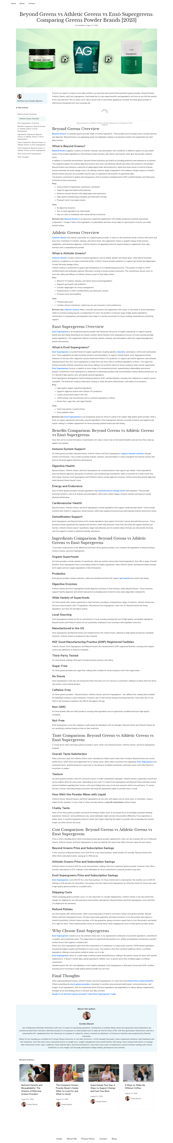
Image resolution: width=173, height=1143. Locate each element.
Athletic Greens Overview (29, 119)
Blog (114, 1138)
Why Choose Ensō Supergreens (30, 154)
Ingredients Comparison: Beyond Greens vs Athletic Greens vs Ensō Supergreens (30, 136)
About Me (72, 1138)
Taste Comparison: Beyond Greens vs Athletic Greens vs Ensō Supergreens (32, 143)
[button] (32, 109)
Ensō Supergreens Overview (28, 123)
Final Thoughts (23, 157)
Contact (31, 3)
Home (13, 3)
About (22, 3)
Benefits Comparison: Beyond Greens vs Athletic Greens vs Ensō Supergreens (31, 128)
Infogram (104, 125)
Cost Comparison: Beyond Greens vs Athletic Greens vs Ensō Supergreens (32, 149)
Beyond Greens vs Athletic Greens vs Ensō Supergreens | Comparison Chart (104, 123)
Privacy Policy (88, 1138)
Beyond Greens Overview (27, 114)
